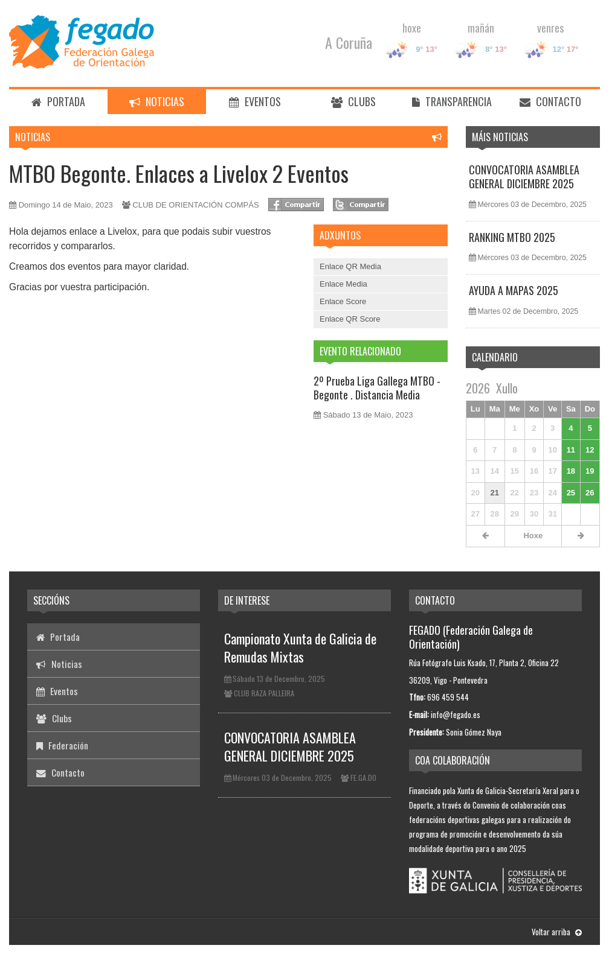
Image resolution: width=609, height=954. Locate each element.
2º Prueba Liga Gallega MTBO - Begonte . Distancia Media (377, 387)
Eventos (255, 101)
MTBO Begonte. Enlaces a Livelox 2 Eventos (179, 173)
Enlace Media (343, 283)
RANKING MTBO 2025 (512, 237)
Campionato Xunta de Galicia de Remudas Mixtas (300, 647)
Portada (58, 101)
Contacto (550, 101)
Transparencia (452, 101)
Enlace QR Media (350, 266)
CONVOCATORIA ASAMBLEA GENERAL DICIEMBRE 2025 (524, 176)
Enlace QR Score (350, 318)
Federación (62, 745)
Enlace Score (343, 301)
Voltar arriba (557, 932)
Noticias (156, 101)
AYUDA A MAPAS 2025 (513, 290)
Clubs (353, 101)
